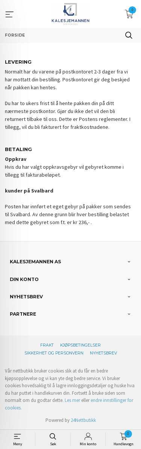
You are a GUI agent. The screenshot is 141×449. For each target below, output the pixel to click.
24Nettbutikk (83, 420)
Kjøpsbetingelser (80, 345)
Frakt (47, 345)
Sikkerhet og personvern (53, 353)
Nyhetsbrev (103, 353)
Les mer (72, 400)
